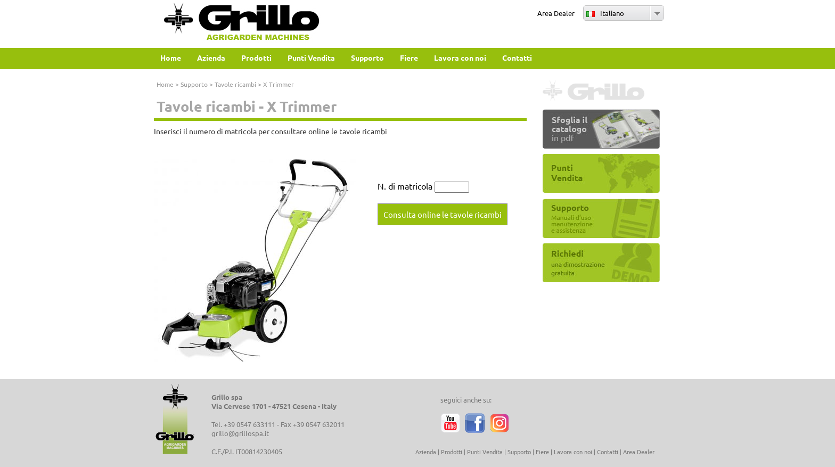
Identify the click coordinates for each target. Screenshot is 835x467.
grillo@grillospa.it (240, 433)
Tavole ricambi (235, 84)
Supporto (194, 84)
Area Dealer (556, 13)
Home (165, 84)
